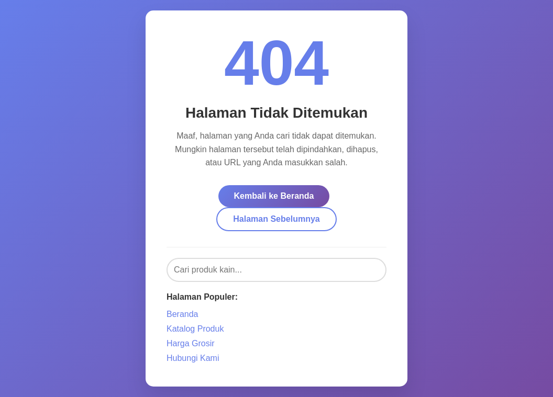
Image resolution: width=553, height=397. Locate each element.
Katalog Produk (195, 328)
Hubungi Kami (193, 358)
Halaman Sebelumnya (276, 218)
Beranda (182, 314)
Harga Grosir (191, 343)
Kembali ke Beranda (274, 195)
